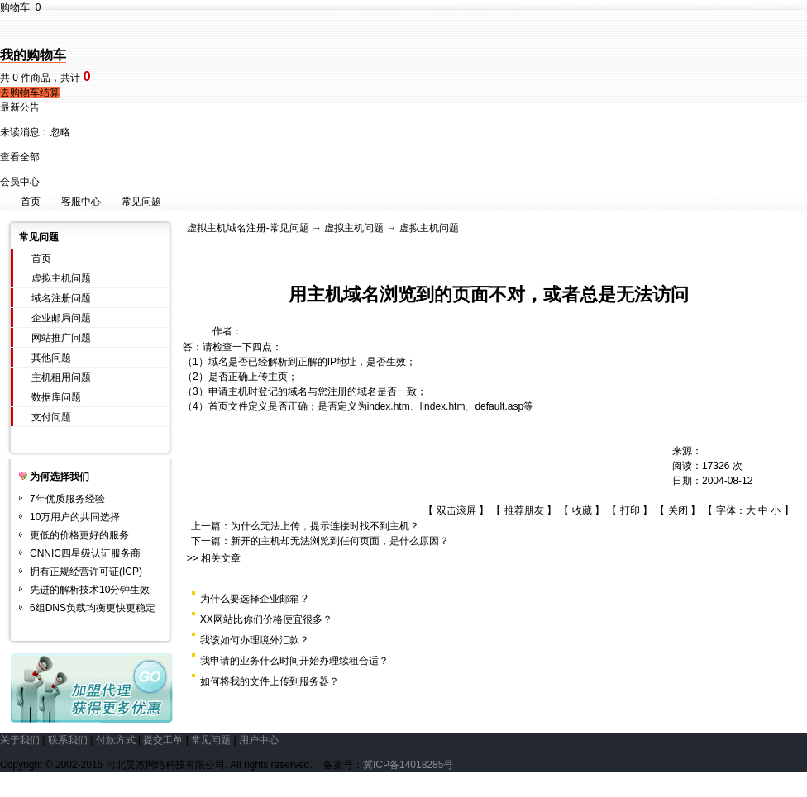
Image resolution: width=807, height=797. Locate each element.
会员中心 (20, 181)
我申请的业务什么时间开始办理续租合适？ (294, 661)
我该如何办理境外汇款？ (254, 640)
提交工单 (163, 740)
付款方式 (116, 740)
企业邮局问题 (61, 318)
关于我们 (20, 740)
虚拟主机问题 (61, 278)
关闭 (678, 510)
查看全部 (20, 157)
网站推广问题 (61, 338)
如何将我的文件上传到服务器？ (269, 681)
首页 (31, 201)
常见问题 (141, 201)
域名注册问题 (61, 298)
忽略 (60, 132)
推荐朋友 (524, 510)
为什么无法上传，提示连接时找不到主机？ (325, 526)
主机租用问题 (61, 377)
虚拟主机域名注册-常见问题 (248, 228)
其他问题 (51, 357)
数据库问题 (56, 397)
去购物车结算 (30, 92)
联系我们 (68, 740)
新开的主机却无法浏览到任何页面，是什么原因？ (340, 541)
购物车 (20, 7)
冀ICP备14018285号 (408, 765)
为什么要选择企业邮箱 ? (254, 599)
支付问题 (51, 417)
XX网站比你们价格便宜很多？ (266, 619)
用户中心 (259, 740)
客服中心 (81, 201)
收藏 (582, 510)
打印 (630, 510)
